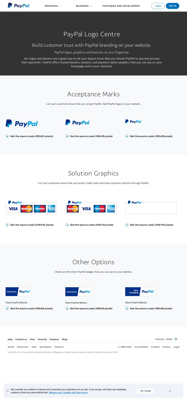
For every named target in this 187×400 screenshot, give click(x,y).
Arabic (169, 339)
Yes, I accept (145, 392)
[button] (7, 136)
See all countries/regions (176, 340)
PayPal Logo (18, 5)
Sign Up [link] (172, 6)
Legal (176, 347)
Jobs (34, 347)
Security (42, 339)
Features (54, 339)
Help (10, 339)
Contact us (21, 339)
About (11, 347)
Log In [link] (158, 6)
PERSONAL (51, 6)
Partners (59, 347)
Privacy (167, 347)
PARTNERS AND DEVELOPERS (121, 6)
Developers (46, 347)
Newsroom (22, 347)
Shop (64, 339)
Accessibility (141, 347)
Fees (32, 339)
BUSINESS (82, 6)
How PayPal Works (16, 302)
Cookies (155, 347)
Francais (159, 339)
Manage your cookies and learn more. (68, 393)
